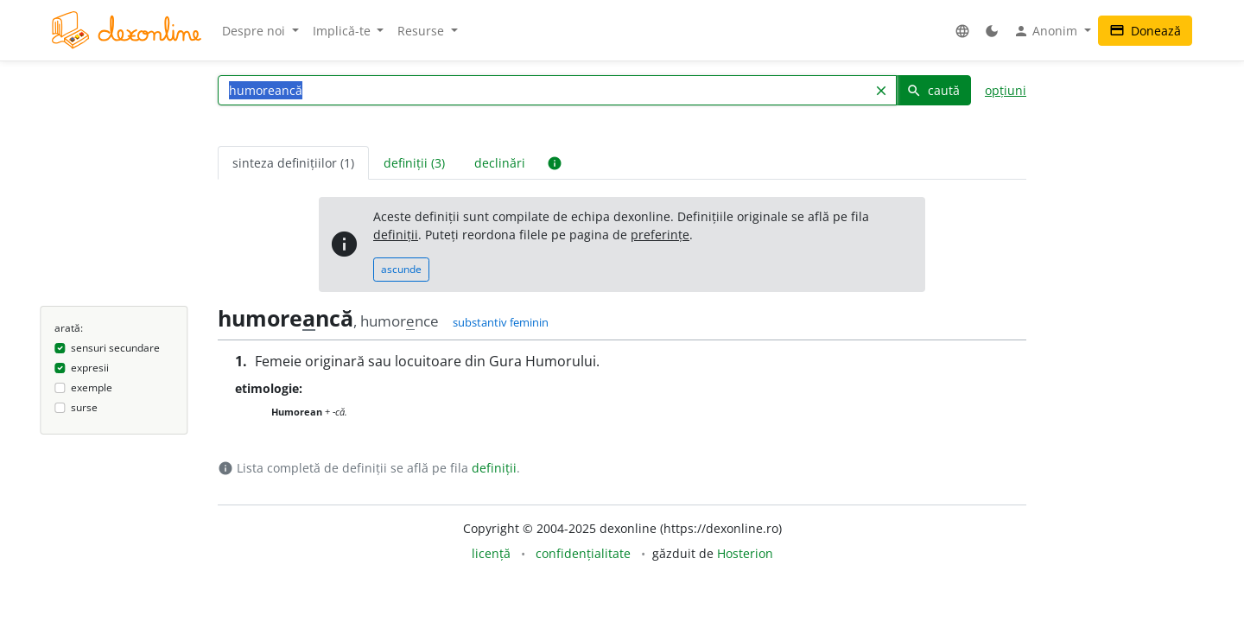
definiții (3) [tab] (414, 163)
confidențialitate (583, 553)
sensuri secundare (115, 347)
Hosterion (745, 553)
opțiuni (1005, 90)
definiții (395, 234)
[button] (962, 31)
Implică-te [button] (343, 30)
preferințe (660, 234)
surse (84, 407)
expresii (90, 367)
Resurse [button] (422, 30)
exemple (91, 387)
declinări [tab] (499, 163)
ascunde (401, 269)
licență (491, 553)
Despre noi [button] (255, 30)
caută (933, 90)
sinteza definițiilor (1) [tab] (293, 163)
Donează (1145, 30)
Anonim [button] (1047, 31)
